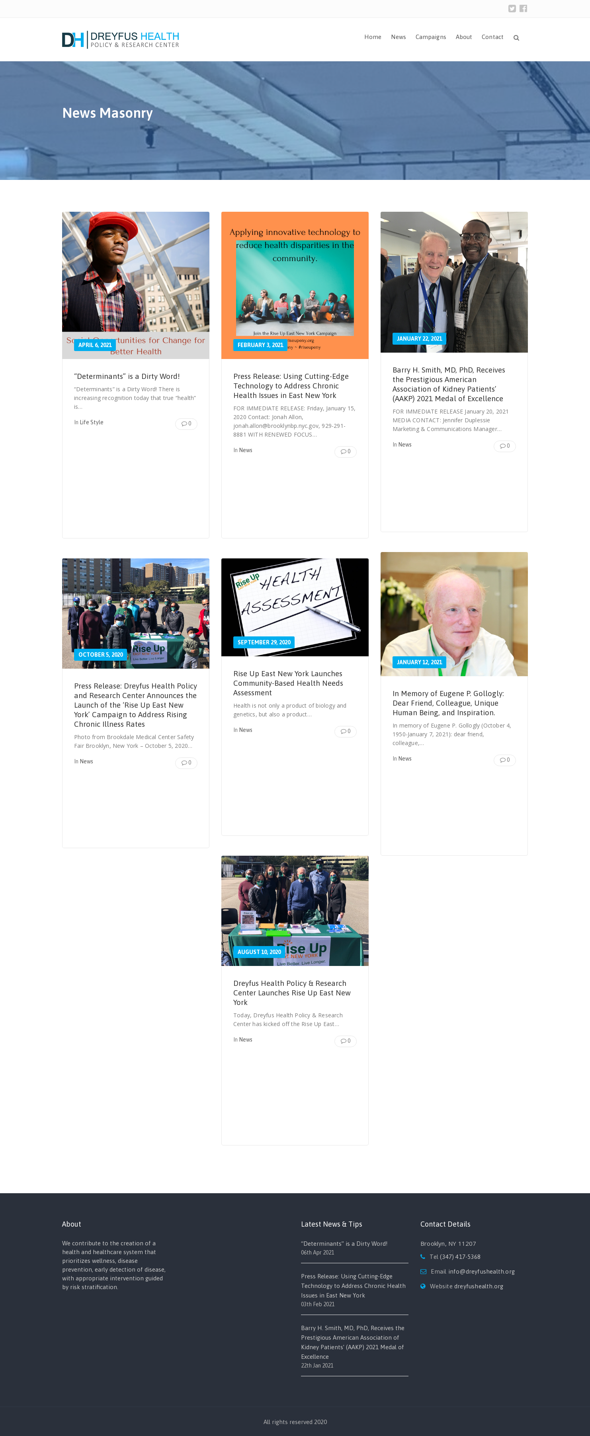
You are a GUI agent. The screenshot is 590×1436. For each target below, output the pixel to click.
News (398, 36)
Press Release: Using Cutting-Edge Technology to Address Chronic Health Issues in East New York (294, 385)
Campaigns (431, 36)
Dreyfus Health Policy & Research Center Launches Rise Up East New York (293, 992)
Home (372, 36)
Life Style (92, 422)
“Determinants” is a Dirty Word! (130, 375)
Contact (493, 36)
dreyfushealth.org (478, 1286)
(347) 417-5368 (460, 1256)
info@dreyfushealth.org (481, 1271)
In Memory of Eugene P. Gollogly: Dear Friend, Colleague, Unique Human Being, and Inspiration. (451, 703)
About (464, 36)
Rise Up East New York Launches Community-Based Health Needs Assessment (291, 683)
